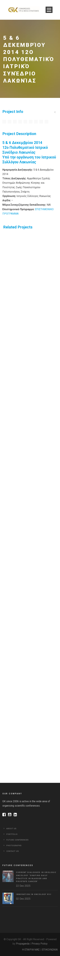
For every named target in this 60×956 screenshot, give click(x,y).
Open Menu (49, 10)
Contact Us (12, 851)
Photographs (14, 846)
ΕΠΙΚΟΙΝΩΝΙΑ (50, 949)
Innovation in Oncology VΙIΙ (33, 894)
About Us (11, 829)
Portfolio (12, 834)
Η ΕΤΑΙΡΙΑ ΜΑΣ (31, 949)
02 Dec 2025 (23, 898)
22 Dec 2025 (23, 885)
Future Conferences (17, 840)
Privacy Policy (40, 943)
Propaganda (22, 943)
